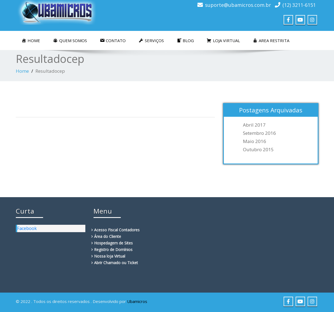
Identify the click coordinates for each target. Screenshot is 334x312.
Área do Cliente (107, 236)
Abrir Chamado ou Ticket (116, 262)
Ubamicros (137, 301)
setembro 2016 (259, 133)
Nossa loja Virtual (109, 256)
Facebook (27, 228)
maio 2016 (254, 141)
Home (22, 71)
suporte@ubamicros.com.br (238, 5)
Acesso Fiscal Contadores (117, 229)
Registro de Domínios (113, 249)
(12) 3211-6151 (299, 5)
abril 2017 (254, 125)
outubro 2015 (258, 149)
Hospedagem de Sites (113, 243)
